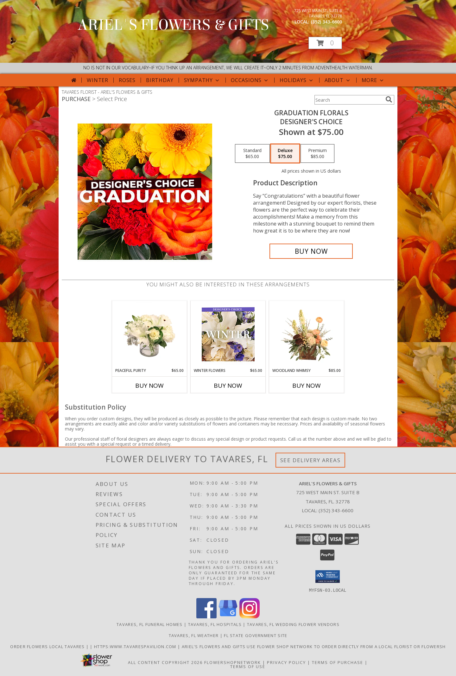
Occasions (250, 80)
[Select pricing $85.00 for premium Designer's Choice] (317, 153)
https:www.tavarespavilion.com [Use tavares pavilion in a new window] (136, 646)
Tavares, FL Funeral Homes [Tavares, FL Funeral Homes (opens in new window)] (150, 624)
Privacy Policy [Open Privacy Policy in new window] (286, 662)
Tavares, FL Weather (194, 635)
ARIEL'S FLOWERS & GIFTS (173, 25)
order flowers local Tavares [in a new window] (48, 646)
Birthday (159, 80)
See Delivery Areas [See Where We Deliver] (310, 460)
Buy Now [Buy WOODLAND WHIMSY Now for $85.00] (306, 385)
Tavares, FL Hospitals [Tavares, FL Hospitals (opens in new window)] (215, 624)
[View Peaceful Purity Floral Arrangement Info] (149, 334)
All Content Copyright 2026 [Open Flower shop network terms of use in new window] (165, 662)
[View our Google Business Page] (228, 616)
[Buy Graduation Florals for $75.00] (311, 251)
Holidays (297, 80)
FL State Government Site (255, 635)
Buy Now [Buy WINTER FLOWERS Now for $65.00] (228, 385)
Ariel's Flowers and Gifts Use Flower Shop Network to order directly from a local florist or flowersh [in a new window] (314, 646)
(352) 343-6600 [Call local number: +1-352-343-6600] (326, 22)
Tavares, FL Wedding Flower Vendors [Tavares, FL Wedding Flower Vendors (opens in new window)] (293, 624)
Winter (97, 80)
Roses (127, 80)
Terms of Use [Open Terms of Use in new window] (247, 666)
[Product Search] (349, 99)
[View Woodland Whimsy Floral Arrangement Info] (306, 334)
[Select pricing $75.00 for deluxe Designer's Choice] (285, 153)
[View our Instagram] (249, 616)
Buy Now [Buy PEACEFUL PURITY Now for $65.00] (149, 385)
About (338, 80)
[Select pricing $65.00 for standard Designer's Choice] (252, 153)
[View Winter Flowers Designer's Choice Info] (228, 334)
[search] (389, 99)
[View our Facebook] (206, 616)
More (373, 80)
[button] (325, 43)
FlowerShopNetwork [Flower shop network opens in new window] (232, 662)
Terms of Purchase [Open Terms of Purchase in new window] (337, 662)
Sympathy (202, 80)
